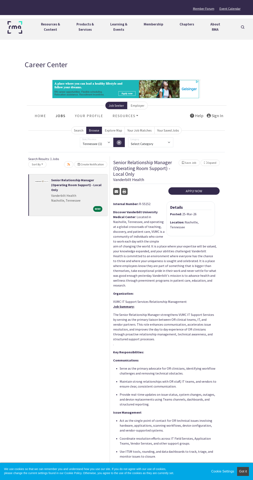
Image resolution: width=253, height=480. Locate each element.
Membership (153, 24)
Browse (94, 130)
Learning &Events (118, 27)
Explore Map (113, 130)
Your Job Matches (139, 130)
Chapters (187, 24)
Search (78, 130)
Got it (243, 471)
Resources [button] (124, 115)
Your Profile (89, 115)
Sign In (215, 115)
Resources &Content (50, 27)
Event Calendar (230, 9)
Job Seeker (116, 105)
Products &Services (85, 27)
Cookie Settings (222, 471)
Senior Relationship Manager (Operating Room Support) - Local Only (76, 185)
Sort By (36, 164)
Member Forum (203, 9)
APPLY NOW (194, 191)
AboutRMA (215, 27)
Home (40, 115)
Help (196, 115)
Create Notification (91, 164)
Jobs (60, 115)
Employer (137, 105)
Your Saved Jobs (168, 130)
